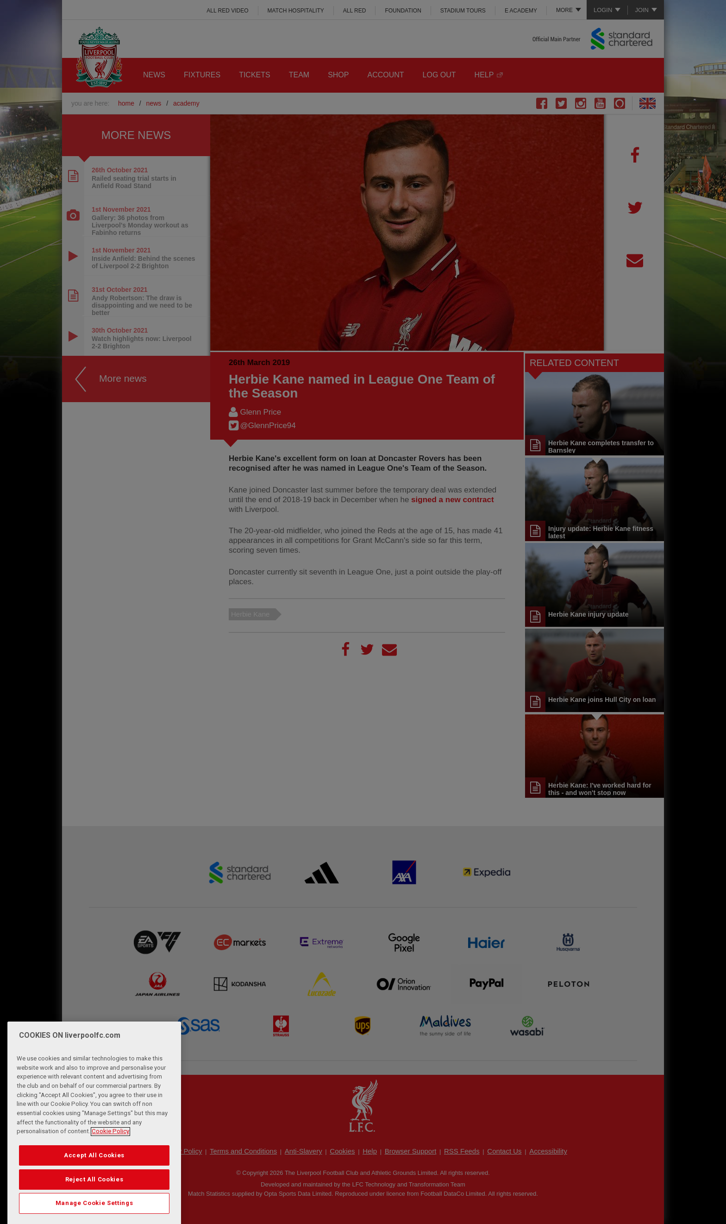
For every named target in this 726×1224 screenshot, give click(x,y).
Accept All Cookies (94, 1187)
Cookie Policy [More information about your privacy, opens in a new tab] (110, 1163)
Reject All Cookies (94, 1211)
